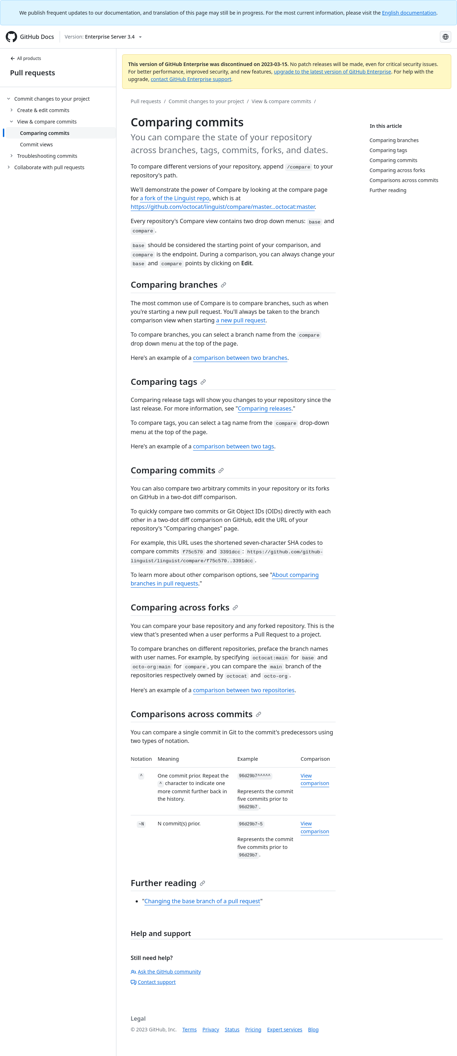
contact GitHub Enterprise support (191, 79)
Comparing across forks (184, 607)
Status (232, 1029)
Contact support (153, 982)
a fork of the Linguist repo (175, 198)
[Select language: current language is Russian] (445, 36)
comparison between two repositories (244, 690)
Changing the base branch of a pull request (202, 901)
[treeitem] (61, 127)
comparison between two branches (240, 358)
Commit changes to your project (206, 101)
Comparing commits (177, 470)
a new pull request (240, 320)
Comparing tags (168, 381)
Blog (313, 1029)
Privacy (210, 1029)
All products (25, 58)
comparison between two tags (233, 446)
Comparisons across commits (196, 714)
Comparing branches (178, 284)
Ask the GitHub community (166, 971)
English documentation (409, 12)
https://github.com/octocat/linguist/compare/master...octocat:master (223, 207)
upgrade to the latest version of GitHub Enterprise (332, 71)
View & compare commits (281, 101)
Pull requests (32, 72)
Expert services (284, 1029)
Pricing (253, 1029)
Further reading (168, 883)
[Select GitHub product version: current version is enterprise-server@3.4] (103, 36)
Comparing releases (264, 408)
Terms (189, 1029)
